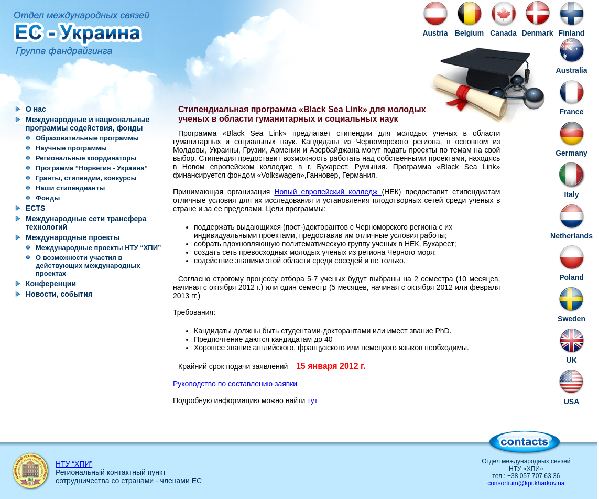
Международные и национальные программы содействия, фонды (88, 123)
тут (312, 400)
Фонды (48, 198)
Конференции (51, 283)
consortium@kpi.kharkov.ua (525, 483)
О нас (36, 109)
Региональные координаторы (86, 158)
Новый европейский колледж (328, 192)
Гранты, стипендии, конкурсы (86, 178)
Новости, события (59, 294)
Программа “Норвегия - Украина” (92, 168)
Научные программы (71, 148)
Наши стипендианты (70, 188)
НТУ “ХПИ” (74, 464)
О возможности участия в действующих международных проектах (88, 265)
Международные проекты (72, 237)
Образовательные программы (87, 138)
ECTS (35, 208)
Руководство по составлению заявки (235, 383)
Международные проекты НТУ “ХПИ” (98, 248)
